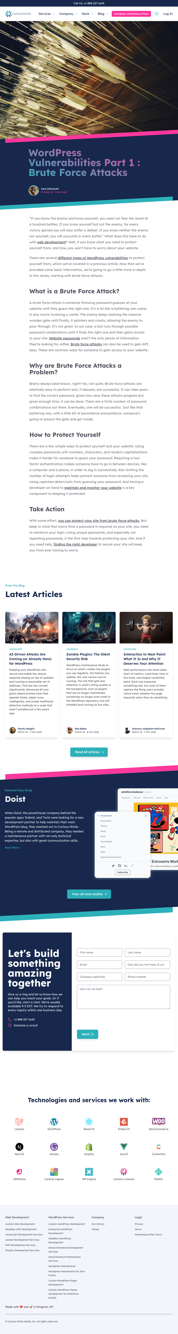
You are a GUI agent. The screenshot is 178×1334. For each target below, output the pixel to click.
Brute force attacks (86, 344)
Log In (168, 14)
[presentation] (102, 1019)
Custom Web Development (20, 1224)
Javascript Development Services (24, 1234)
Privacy (139, 1224)
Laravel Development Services (22, 1239)
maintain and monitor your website (93, 488)
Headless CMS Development (21, 1229)
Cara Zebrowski (50, 188)
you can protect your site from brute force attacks (98, 521)
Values (95, 1229)
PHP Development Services (20, 1245)
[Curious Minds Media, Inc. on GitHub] (171, 1321)
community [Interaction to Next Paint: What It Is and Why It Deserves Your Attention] (130, 649)
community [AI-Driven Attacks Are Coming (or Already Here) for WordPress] (15, 649)
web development (51, 242)
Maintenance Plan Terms (148, 1234)
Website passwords (64, 338)
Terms (138, 1229)
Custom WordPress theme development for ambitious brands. (64, 1293)
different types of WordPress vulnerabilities (93, 258)
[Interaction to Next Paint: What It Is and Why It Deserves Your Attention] (146, 627)
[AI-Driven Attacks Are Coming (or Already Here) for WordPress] (31, 627)
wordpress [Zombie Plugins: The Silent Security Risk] (72, 649)
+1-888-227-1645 (94, 3)
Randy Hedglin (26, 728)
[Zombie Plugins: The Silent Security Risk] (88, 627)
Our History (98, 1224)
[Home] (18, 14)
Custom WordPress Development (67, 1224)
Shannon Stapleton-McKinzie (148, 728)
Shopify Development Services (22, 1250)
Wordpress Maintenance (62, 1266)
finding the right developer (75, 544)
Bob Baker (81, 728)
